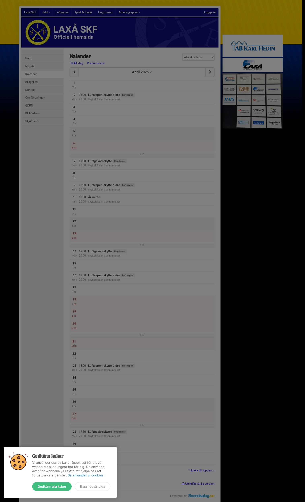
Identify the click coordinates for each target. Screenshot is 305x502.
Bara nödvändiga (92, 486)
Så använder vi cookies (85, 475)
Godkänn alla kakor (52, 486)
